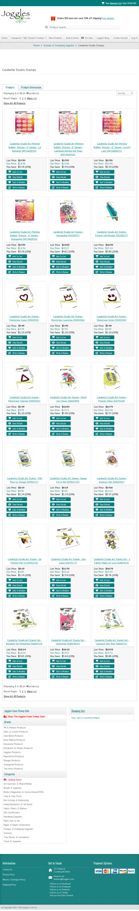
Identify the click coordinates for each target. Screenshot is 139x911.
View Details (15, 177)
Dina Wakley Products (14, 739)
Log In (133, 37)
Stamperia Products (13, 764)
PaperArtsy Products (14, 756)
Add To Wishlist (16, 182)
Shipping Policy (9, 884)
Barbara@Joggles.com (64, 879)
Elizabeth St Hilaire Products (18, 748)
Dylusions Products (13, 743)
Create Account (120, 37)
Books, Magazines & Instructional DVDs (24, 791)
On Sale (87, 37)
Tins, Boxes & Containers (16, 837)
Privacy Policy (9, 874)
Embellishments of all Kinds (18, 804)
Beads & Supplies (13, 787)
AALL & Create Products (16, 731)
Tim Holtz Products (13, 768)
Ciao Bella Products (13, 735)
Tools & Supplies (12, 841)
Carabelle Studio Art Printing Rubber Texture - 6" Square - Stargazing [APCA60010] (25, 235)
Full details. (108, 18)
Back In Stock (71, 37)
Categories (15, 37)
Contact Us (7, 869)
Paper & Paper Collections (17, 824)
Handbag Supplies (13, 816)
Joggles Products (12, 752)
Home (3, 37)
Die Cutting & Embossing (16, 800)
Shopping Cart (116, 3)
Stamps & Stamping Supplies (58, 45)
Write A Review (16, 187)
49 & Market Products (15, 727)
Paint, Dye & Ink (12, 820)
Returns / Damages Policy (14, 879)
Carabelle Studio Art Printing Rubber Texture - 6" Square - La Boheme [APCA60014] (24, 147)
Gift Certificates (12, 812)
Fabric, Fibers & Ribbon (15, 808)
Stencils (8, 833)
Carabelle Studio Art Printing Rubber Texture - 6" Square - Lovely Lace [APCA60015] (111, 147)
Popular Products (34, 37)
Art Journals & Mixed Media (18, 783)
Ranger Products (12, 760)
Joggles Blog (102, 37)
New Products (55, 37)
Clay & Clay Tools (13, 796)
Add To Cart (15, 171)
